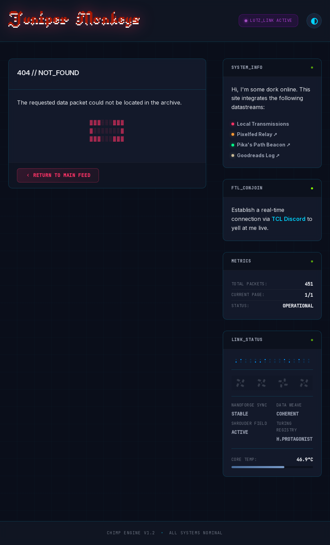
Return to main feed (58, 175)
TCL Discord (288, 218)
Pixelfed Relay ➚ (257, 134)
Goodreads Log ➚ (258, 155)
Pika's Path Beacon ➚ (264, 145)
